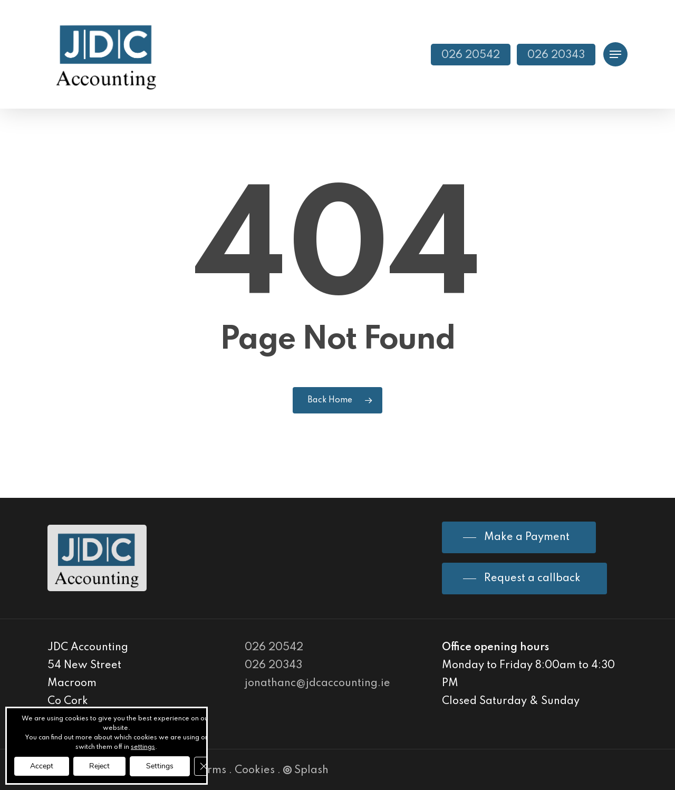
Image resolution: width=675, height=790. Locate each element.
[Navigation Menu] (615, 54)
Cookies (255, 770)
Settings (159, 766)
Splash (306, 770)
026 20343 (273, 665)
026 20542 (274, 647)
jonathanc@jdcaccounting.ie (317, 683)
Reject (99, 766)
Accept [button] (41, 766)
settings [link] (143, 747)
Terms (210, 770)
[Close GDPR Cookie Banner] (203, 766)
